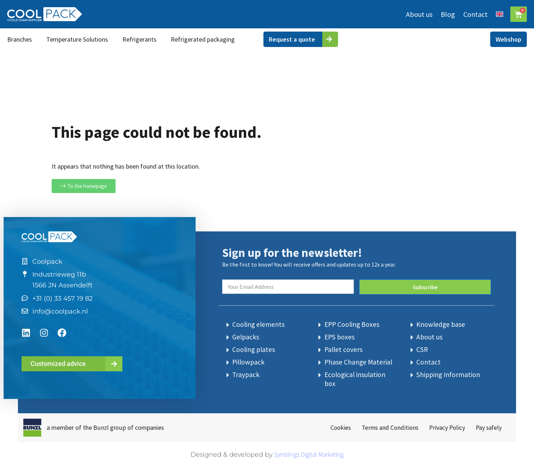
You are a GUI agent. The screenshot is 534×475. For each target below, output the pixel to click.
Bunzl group (109, 427)
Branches (19, 39)
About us (418, 14)
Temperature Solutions (77, 39)
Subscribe (425, 284)
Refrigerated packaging (203, 39)
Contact (475, 14)
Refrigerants (139, 39)
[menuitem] (499, 14)
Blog (447, 14)
